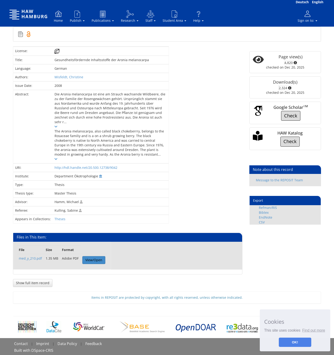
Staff (150, 16)
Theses (60, 219)
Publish (77, 16)
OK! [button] (295, 342)
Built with (22, 350)
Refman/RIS (268, 207)
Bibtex (264, 212)
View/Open (93, 260)
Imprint (42, 343)
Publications (103, 16)
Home (58, 16)
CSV (262, 222)
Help (198, 16)
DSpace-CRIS (42, 350)
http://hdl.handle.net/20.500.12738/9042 (86, 167)
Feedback (93, 343)
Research (129, 16)
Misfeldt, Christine (69, 77)
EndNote (265, 217)
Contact (21, 343)
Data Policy (67, 343)
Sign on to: (307, 16)
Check (290, 116)
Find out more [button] (313, 330)
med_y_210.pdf (30, 258)
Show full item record (32, 283)
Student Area (174, 16)
